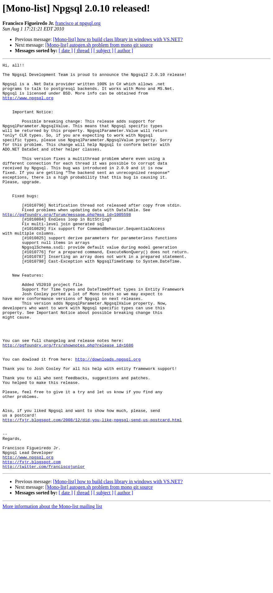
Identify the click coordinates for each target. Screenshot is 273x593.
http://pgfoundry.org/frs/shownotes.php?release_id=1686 (67, 402)
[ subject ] (103, 50)
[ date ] (66, 50)
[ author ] (124, 50)
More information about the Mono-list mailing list (52, 587)
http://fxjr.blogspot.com (31, 542)
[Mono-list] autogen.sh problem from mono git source (99, 45)
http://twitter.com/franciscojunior (43, 547)
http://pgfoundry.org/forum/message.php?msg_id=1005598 (66, 245)
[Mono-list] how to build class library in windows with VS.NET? (118, 39)
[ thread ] (83, 50)
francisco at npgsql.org (78, 23)
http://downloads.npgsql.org (108, 419)
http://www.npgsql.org (27, 105)
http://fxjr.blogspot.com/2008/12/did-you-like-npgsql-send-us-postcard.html (92, 491)
